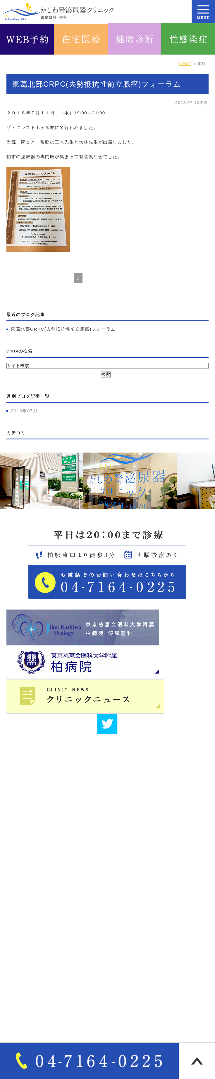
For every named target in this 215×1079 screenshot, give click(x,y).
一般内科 (20, 989)
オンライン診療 (128, 989)
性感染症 (121, 1009)
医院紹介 (121, 909)
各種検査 (121, 999)
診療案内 (20, 968)
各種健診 (20, 1009)
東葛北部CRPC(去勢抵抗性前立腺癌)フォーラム (96, 84)
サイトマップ (126, 930)
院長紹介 (121, 919)
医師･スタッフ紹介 (31, 930)
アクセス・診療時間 (32, 919)
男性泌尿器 (123, 968)
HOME (18, 909)
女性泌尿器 (23, 979)
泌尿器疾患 (123, 979)
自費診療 (20, 999)
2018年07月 (24, 410)
